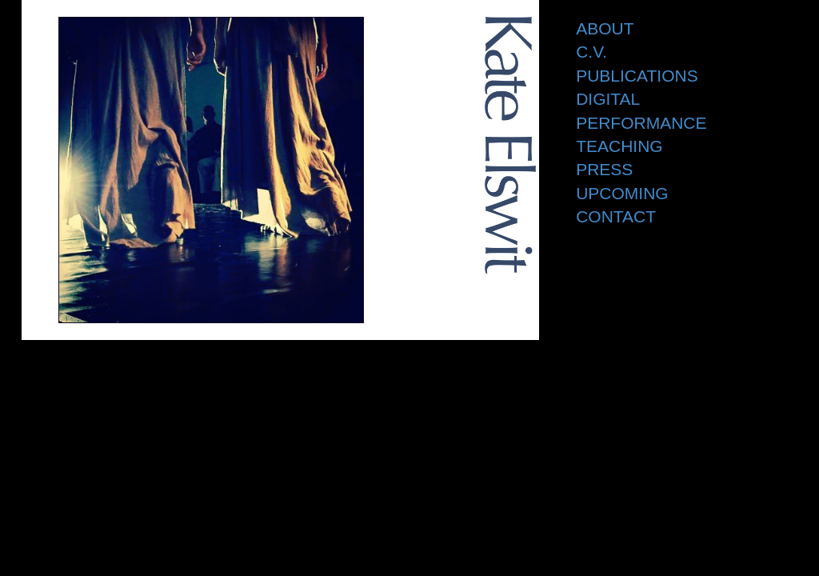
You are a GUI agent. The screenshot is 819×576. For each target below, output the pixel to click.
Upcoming (622, 193)
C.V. (591, 51)
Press (604, 169)
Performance (641, 123)
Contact (616, 216)
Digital (608, 99)
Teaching (619, 146)
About (604, 28)
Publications (636, 75)
